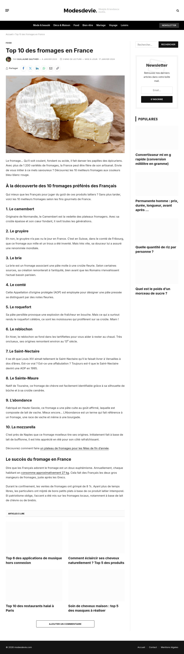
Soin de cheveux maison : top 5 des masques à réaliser (93, 608)
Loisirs (124, 25)
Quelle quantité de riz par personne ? (155, 249)
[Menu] (7, 10)
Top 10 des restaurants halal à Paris (30, 608)
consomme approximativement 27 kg (45, 472)
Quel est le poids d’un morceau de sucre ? (152, 291)
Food (76, 25)
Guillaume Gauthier (28, 59)
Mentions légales (169, 647)
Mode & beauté (41, 25)
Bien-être (88, 25)
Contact (153, 647)
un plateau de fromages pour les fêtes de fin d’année (74, 448)
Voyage (113, 25)
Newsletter (169, 25)
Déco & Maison (61, 25)
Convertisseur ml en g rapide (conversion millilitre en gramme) (153, 159)
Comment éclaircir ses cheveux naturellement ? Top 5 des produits (96, 560)
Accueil (9, 34)
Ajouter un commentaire (65, 624)
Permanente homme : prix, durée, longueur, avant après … (156, 205)
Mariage (101, 25)
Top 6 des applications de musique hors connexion (34, 560)
